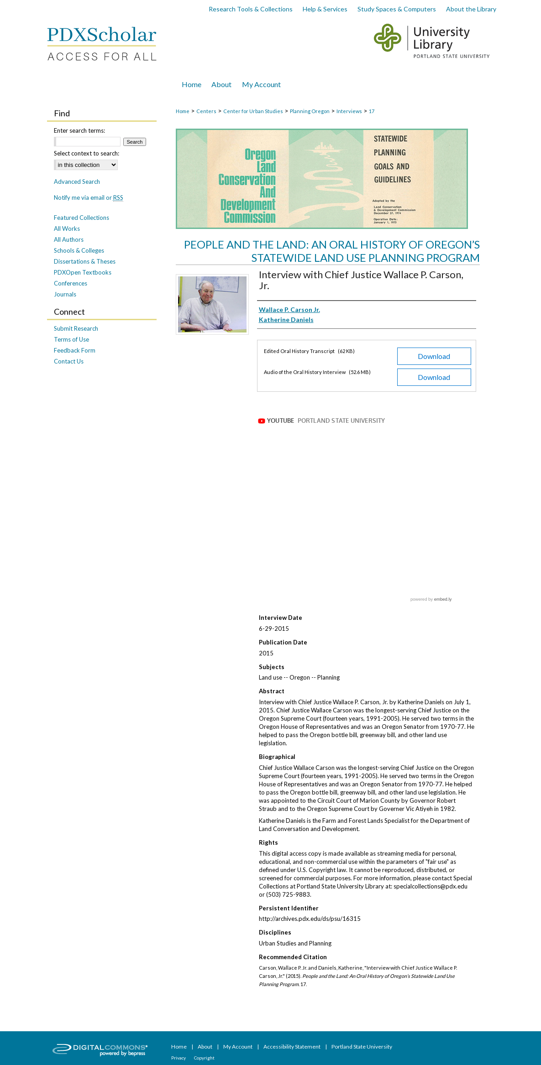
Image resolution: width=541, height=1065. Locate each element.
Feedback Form (74, 350)
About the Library (471, 9)
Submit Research (76, 328)
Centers (206, 111)
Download (434, 356)
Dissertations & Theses (85, 261)
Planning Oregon (310, 111)
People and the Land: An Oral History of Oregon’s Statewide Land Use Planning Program (332, 251)
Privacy (179, 1057)
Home (182, 111)
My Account (238, 1046)
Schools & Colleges (79, 250)
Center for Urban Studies (253, 111)
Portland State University (361, 1046)
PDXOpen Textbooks (82, 272)
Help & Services (325, 9)
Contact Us (69, 361)
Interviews (349, 111)
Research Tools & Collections (251, 9)
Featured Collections (81, 217)
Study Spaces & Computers (396, 9)
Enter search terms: (79, 130)
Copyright (204, 1057)
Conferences (70, 283)
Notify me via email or (88, 197)
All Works (67, 228)
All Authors (69, 239)
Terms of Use (71, 339)
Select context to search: (86, 153)
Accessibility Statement (292, 1046)
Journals (65, 294)
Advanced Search (77, 181)
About (205, 1046)
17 (371, 111)
